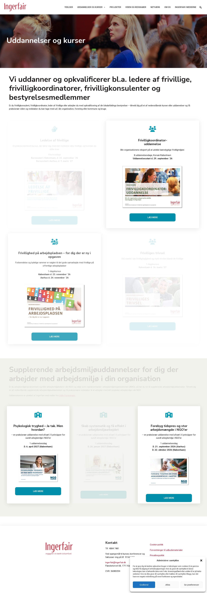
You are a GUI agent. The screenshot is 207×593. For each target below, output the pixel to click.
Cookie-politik (156, 544)
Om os (167, 7)
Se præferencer (191, 584)
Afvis (167, 584)
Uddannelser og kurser (91, 7)
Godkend (144, 584)
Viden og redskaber (135, 7)
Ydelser (69, 7)
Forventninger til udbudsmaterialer (166, 550)
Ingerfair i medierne (185, 7)
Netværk (155, 7)
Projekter (115, 7)
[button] (201, 560)
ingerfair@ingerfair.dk (115, 562)
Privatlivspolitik (157, 555)
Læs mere (152, 217)
